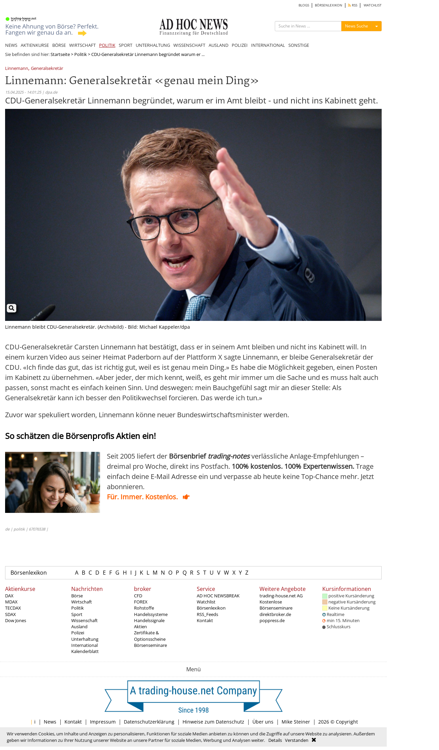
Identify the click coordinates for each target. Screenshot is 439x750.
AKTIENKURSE (35, 45)
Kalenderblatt (85, 651)
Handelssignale (149, 620)
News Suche (356, 26)
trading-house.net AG (281, 596)
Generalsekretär (47, 68)
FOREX (141, 602)
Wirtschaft (81, 602)
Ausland (79, 626)
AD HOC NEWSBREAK (218, 596)
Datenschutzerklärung (149, 721)
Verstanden (296, 740)
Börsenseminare (150, 645)
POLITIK (107, 45)
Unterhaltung (84, 639)
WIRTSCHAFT (82, 45)
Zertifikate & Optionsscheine (150, 636)
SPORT (125, 45)
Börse (77, 596)
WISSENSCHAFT (189, 45)
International (84, 645)
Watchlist (206, 602)
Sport (76, 614)
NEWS (11, 45)
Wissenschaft (84, 620)
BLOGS (304, 5)
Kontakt (205, 620)
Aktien (140, 626)
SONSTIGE (298, 45)
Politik (80, 54)
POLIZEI (240, 45)
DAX (9, 596)
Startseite (60, 54)
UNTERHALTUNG (153, 45)
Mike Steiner (296, 721)
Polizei (77, 633)
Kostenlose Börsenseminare (276, 605)
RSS (352, 5)
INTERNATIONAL (268, 45)
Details (275, 740)
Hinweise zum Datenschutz (213, 721)
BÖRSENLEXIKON (328, 5)
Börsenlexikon (29, 572)
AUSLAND (218, 45)
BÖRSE (59, 45)
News (50, 721)
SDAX (10, 614)
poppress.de (272, 620)
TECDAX (13, 608)
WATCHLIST (373, 5)
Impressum (103, 721)
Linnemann (16, 68)
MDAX (11, 602)
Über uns (262, 721)
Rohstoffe (144, 608)
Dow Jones (15, 620)
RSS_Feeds (207, 614)
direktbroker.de (275, 614)
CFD (138, 596)
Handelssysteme (151, 614)
